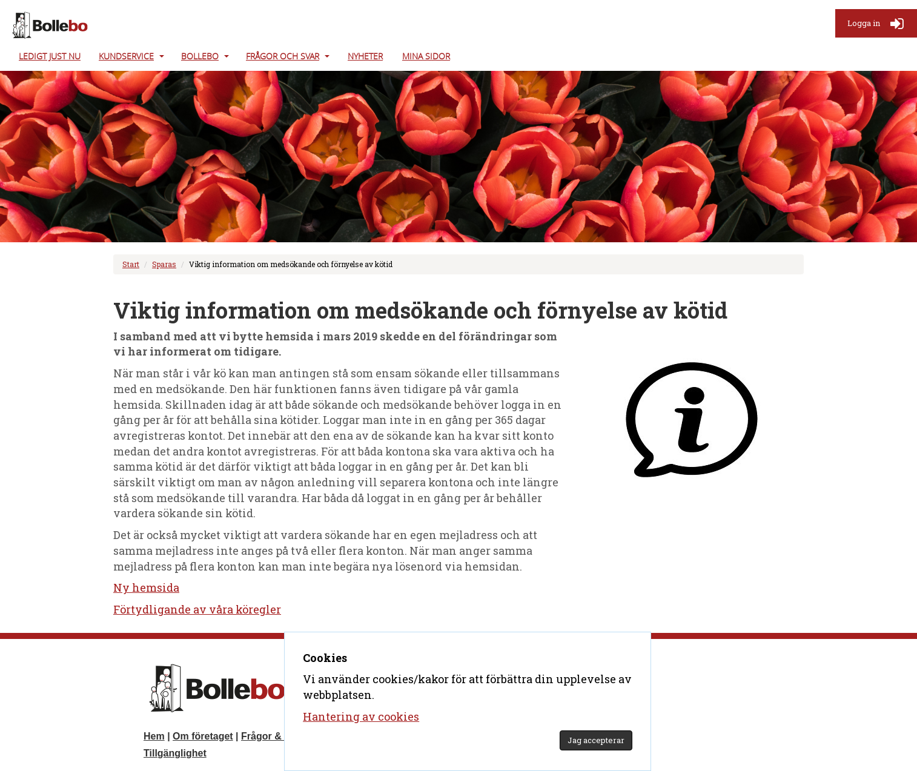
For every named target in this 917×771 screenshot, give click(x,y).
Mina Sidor (426, 56)
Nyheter (365, 56)
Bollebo (200, 56)
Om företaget (203, 736)
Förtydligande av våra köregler (197, 609)
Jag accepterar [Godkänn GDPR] (596, 740)
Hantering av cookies (361, 716)
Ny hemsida (146, 587)
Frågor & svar (272, 736)
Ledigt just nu (50, 56)
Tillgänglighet (175, 753)
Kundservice (126, 56)
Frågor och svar (282, 56)
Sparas (164, 264)
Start (130, 264)
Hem (154, 736)
